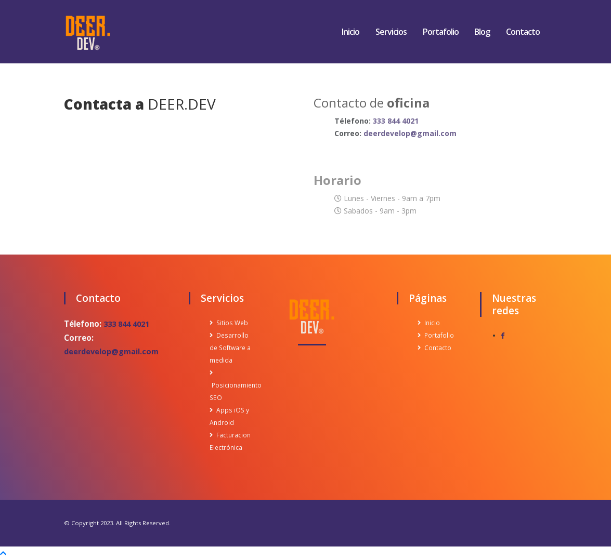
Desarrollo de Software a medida (231, 348)
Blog (482, 31)
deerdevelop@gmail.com (410, 133)
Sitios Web (232, 322)
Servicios (391, 31)
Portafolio (441, 31)
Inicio (350, 31)
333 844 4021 (396, 121)
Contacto (523, 31)
